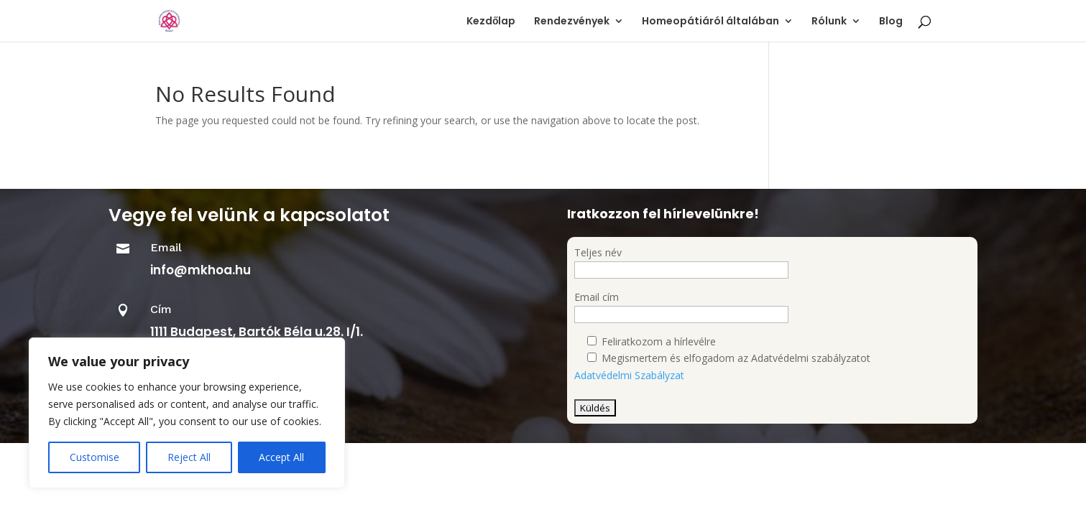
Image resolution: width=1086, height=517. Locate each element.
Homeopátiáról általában (710, 22)
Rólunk (829, 22)
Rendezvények (571, 22)
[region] (187, 412)
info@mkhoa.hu (200, 270)
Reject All (189, 457)
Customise (94, 457)
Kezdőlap (491, 22)
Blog (891, 22)
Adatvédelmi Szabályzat (629, 375)
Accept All (281, 457)
